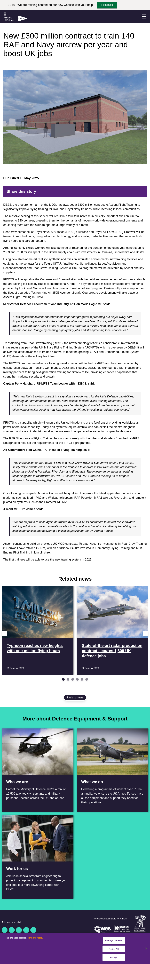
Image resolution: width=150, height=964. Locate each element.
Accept (113, 957)
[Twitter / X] (12, 930)
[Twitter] (114, 191)
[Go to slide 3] (72, 679)
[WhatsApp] (130, 191)
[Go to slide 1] (63, 679)
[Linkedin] (19, 930)
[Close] (146, 948)
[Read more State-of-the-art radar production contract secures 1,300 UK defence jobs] (113, 630)
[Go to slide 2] (68, 679)
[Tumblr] (135, 191)
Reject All (114, 949)
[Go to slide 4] (77, 679)
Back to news (75, 697)
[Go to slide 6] (86, 679)
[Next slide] (145, 633)
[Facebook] (109, 191)
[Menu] (144, 16)
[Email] (141, 191)
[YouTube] (26, 930)
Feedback (107, 4)
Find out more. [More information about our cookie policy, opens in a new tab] (35, 938)
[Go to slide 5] (82, 679)
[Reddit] (120, 191)
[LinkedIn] (125, 191)
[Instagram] (33, 930)
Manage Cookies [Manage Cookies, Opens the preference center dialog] (113, 940)
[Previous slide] (4, 633)
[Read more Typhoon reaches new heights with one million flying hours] (37, 630)
